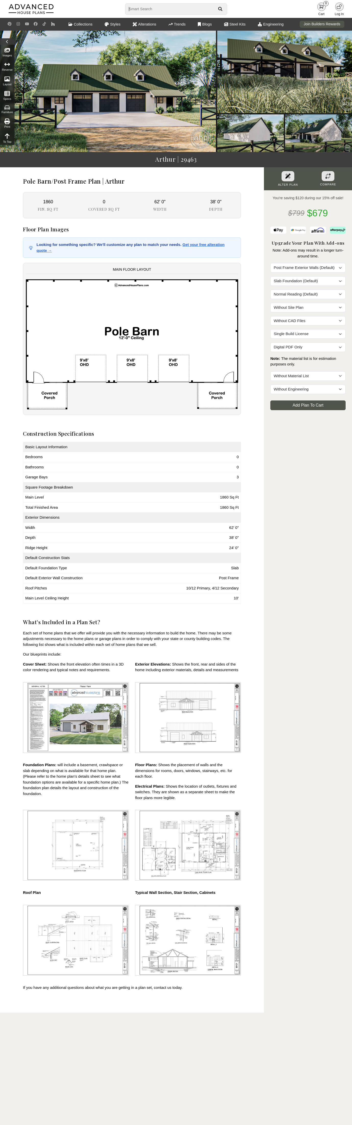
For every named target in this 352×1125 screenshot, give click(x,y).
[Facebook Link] (36, 24)
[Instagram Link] (18, 24)
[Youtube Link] (27, 24)
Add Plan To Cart (308, 405)
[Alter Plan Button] (288, 176)
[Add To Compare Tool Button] (328, 176)
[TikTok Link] (44, 24)
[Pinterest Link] (9, 24)
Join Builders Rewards (322, 24)
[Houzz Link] (53, 24)
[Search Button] (220, 9)
